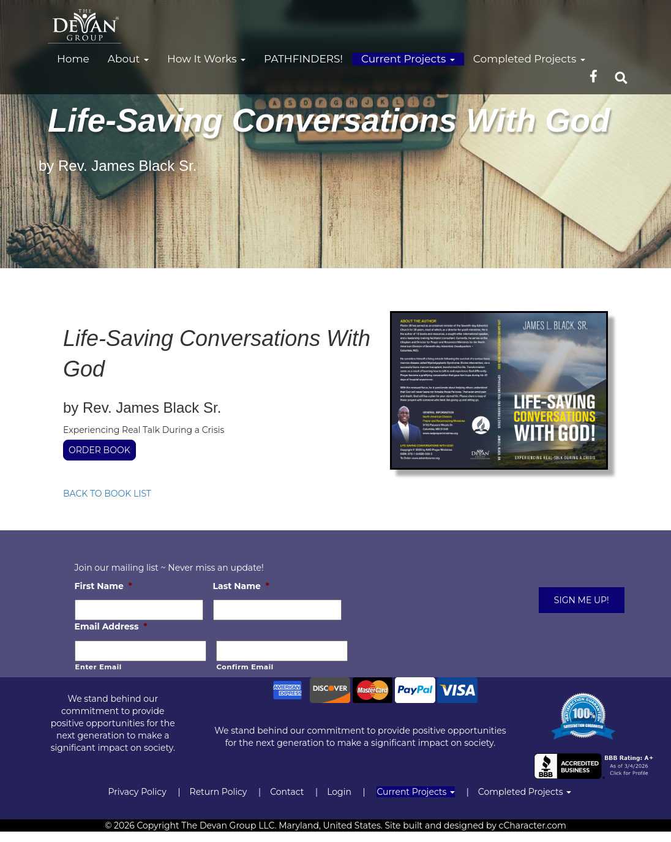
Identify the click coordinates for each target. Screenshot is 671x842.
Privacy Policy (137, 791)
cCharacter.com (532, 825)
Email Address (111, 626)
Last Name (241, 586)
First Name (103, 586)
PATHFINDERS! (303, 59)
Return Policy (218, 791)
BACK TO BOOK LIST (107, 493)
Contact (287, 791)
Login (339, 791)
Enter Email (98, 667)
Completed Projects (529, 59)
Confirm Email (245, 667)
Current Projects (408, 59)
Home (73, 59)
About (128, 59)
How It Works (206, 59)
